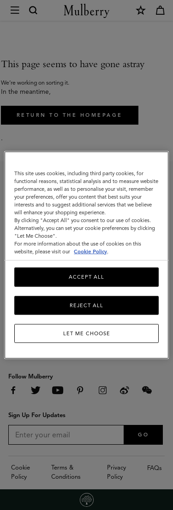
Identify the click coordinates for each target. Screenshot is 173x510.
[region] (86, 255)
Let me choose (86, 333)
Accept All (86, 277)
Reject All (86, 305)
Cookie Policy (90, 251)
